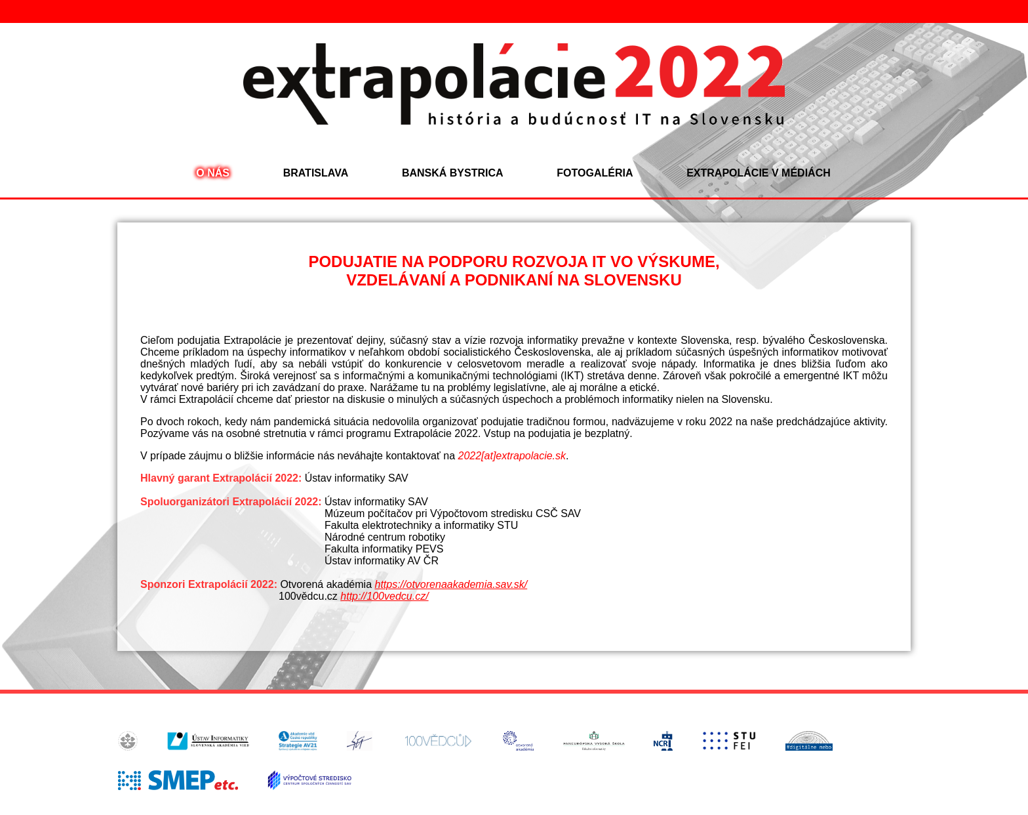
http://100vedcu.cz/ (384, 596)
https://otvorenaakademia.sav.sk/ (450, 584)
